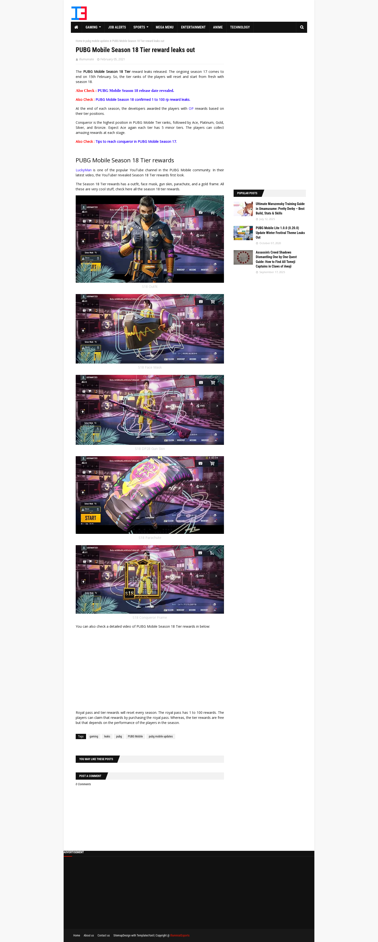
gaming (94, 736)
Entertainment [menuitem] (193, 27)
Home (79, 41)
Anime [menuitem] (218, 27)
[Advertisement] (270, 111)
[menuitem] (76, 27)
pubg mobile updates (97, 41)
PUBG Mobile (135, 736)
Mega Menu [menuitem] (165, 27)
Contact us (103, 935)
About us (89, 935)
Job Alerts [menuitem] (117, 27)
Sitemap (118, 935)
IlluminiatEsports (179, 935)
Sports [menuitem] (139, 27)
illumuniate (86, 59)
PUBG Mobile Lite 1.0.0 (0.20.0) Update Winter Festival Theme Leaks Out (280, 232)
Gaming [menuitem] (92, 27)
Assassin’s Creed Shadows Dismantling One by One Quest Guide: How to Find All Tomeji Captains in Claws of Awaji (276, 259)
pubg (119, 736)
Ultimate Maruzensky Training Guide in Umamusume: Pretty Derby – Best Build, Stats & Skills (280, 208)
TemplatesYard (145, 935)
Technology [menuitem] (240, 27)
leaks (107, 736)
